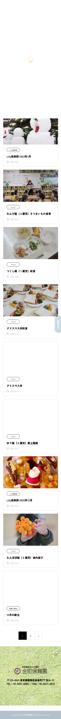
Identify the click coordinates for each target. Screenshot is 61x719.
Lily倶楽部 (13, 150)
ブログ (13, 207)
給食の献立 (13, 608)
